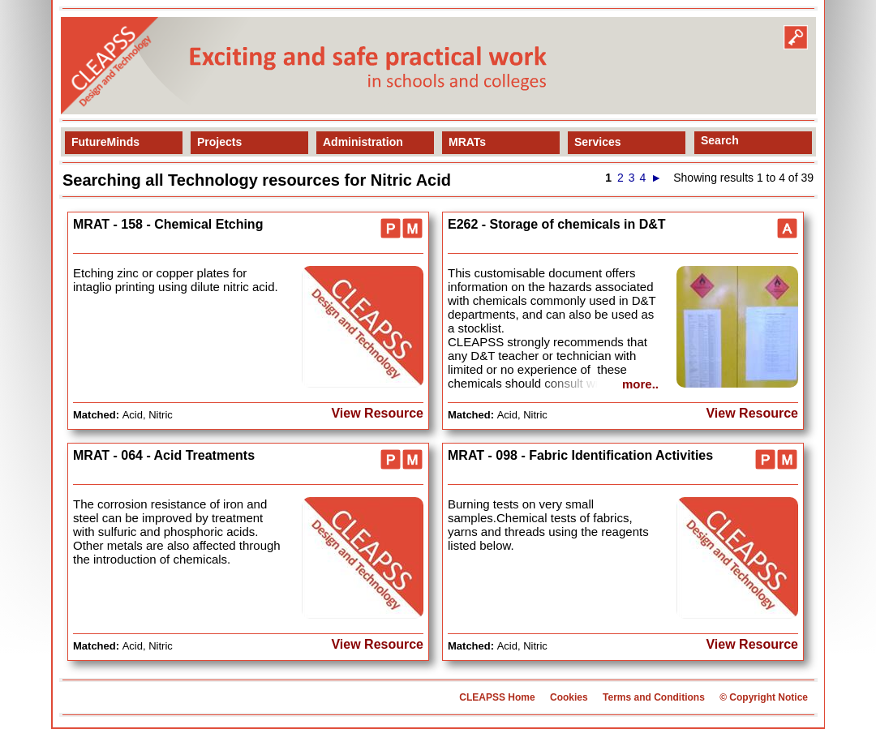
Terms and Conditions (654, 697)
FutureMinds (105, 141)
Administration (363, 141)
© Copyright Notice (763, 697)
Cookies (569, 697)
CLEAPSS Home (497, 697)
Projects (219, 141)
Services (597, 141)
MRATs (467, 141)
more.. (640, 384)
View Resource (377, 413)
